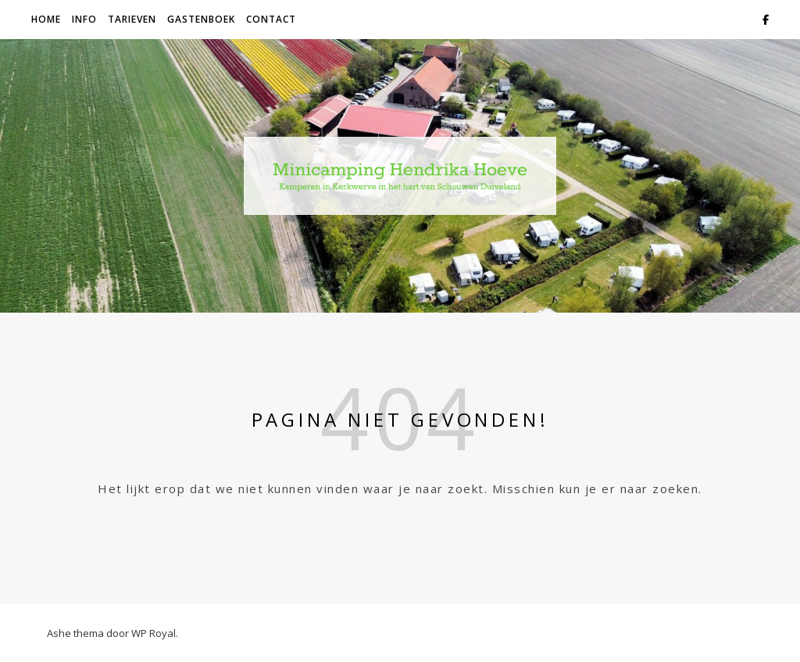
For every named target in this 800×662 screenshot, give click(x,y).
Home (46, 19)
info (84, 19)
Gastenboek (201, 19)
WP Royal (153, 633)
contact (271, 19)
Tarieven (132, 19)
